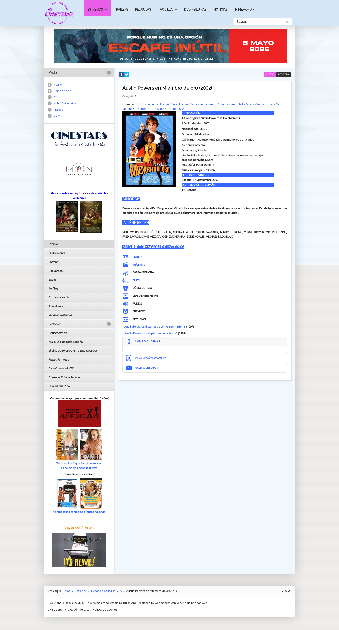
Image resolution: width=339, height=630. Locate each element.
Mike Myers (246, 104)
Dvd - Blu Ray (195, 9)
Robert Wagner (227, 104)
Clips (57, 97)
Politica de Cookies (105, 609)
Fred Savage (156, 109)
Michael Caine (188, 104)
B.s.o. (57, 116)
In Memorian (244, 9)
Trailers (121, 9)
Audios (58, 85)
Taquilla (165, 9)
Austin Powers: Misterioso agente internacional (154, 327)
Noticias (220, 9)
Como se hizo (62, 91)
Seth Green (207, 104)
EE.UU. (140, 104)
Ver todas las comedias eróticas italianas (79, 512)
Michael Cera (168, 104)
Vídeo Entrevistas (65, 103)
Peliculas (143, 9)
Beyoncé (140, 109)
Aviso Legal (55, 609)
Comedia (152, 104)
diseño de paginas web (192, 603)
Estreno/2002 (175, 109)
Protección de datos (78, 609)
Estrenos (95, 9)
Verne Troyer (264, 104)
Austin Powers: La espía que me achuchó (150, 333)
